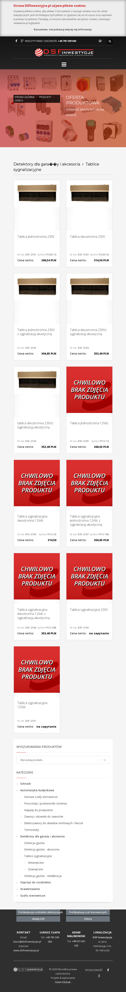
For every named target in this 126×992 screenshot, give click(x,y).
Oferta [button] (88, 919)
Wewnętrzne (36, 862)
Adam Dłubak (63, 982)
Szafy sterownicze (32, 895)
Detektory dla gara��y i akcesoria (46, 164)
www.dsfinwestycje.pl (26, 950)
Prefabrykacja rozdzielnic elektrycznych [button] (39, 912)
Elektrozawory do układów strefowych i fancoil (53, 823)
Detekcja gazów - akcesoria (41, 849)
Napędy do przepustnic (38, 810)
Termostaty (31, 830)
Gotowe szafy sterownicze (41, 797)
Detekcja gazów (34, 843)
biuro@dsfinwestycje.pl (27, 941)
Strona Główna (25, 97)
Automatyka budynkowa (37, 790)
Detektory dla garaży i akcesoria (42, 836)
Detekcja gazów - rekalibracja (43, 876)
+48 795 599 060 (67, 41)
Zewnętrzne (35, 869)
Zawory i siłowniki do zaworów (43, 816)
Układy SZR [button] (38, 919)
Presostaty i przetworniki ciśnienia (45, 803)
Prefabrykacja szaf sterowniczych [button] (88, 912)
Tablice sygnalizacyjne (38, 856)
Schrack (25, 783)
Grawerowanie (30, 889)
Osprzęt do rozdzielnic (35, 882)
